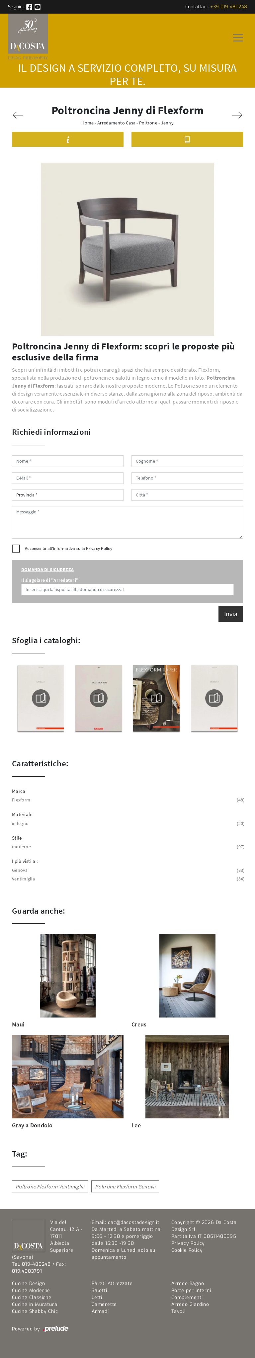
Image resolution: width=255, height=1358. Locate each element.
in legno (127, 823)
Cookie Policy (187, 1250)
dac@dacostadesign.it (133, 1222)
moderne (127, 846)
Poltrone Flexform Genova (125, 1186)
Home (87, 123)
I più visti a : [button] (25, 861)
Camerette (104, 1304)
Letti (97, 1297)
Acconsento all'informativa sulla (68, 548)
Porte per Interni (191, 1290)
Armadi (100, 1311)
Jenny (167, 123)
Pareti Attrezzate (112, 1283)
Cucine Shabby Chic (35, 1311)
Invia (230, 614)
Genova (127, 870)
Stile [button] (17, 838)
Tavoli (178, 1311)
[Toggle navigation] (238, 37)
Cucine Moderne (31, 1290)
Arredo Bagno (187, 1283)
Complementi (187, 1297)
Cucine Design (28, 1283)
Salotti (99, 1290)
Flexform (127, 799)
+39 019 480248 (228, 7)
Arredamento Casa (116, 123)
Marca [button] (18, 791)
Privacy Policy (99, 548)
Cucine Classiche (31, 1297)
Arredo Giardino (190, 1304)
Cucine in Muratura (34, 1304)
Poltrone (148, 123)
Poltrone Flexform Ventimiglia (50, 1186)
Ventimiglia (127, 878)
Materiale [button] (22, 814)
